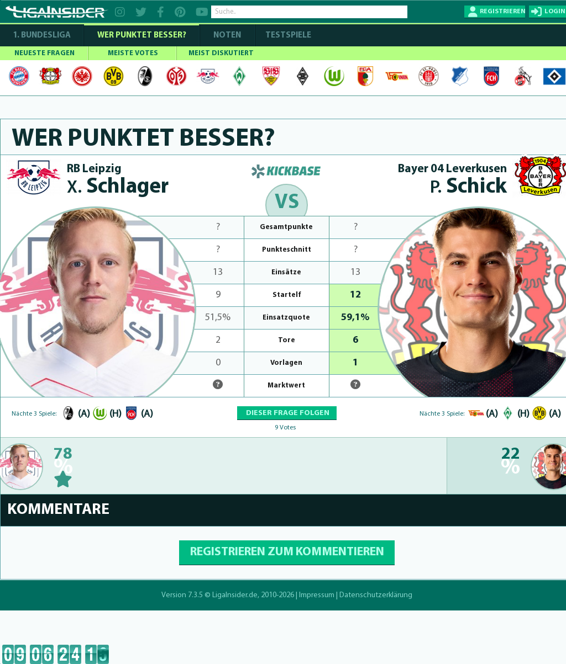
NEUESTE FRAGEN (44, 53)
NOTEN (227, 35)
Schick (468, 187)
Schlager (118, 187)
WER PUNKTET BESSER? (141, 35)
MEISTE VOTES (133, 53)
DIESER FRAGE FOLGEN (286, 413)
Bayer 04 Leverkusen (452, 169)
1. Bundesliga (42, 35)
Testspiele (287, 35)
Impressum (316, 595)
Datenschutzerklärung (375, 595)
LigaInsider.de (235, 595)
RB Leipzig (94, 169)
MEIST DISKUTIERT (221, 53)
